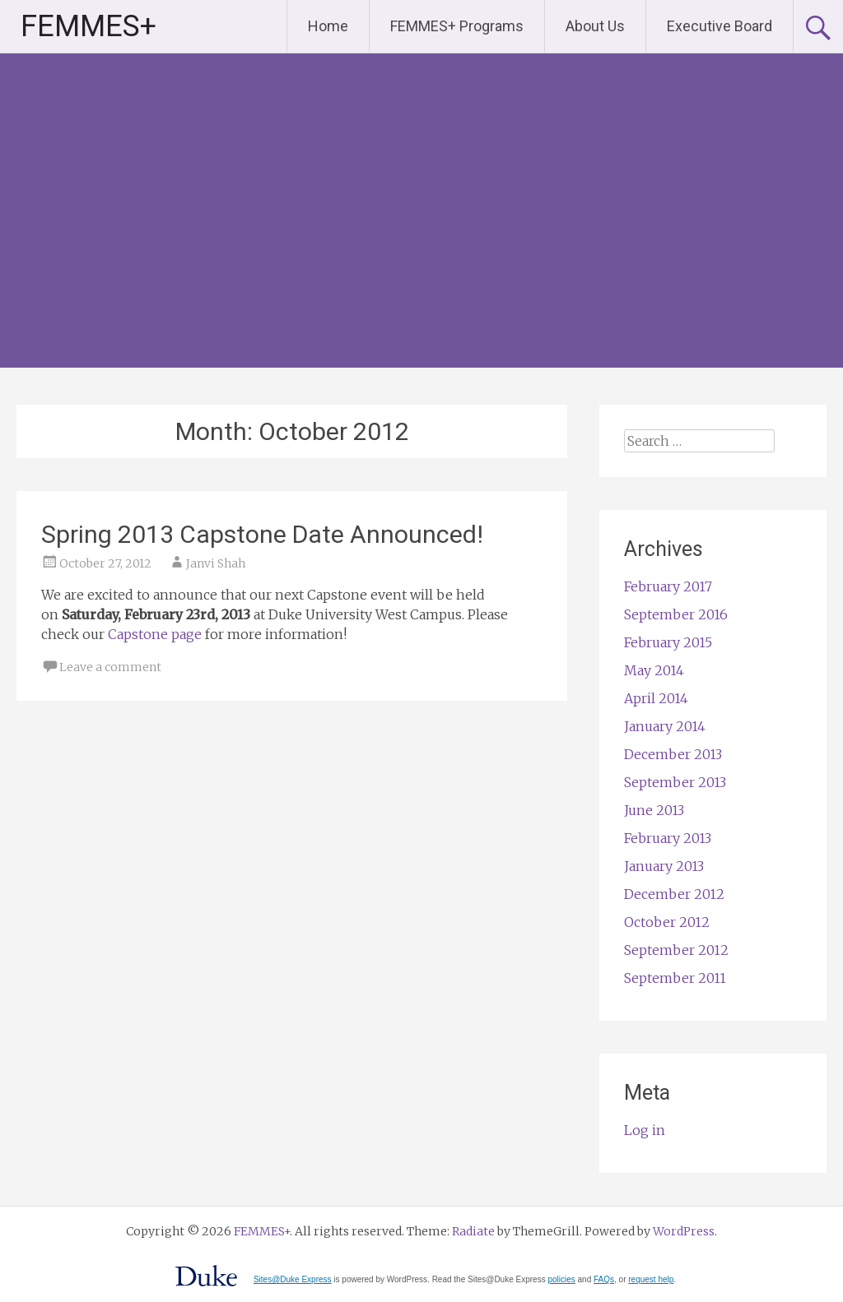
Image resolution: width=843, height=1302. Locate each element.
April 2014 (656, 698)
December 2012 (674, 894)
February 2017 (668, 586)
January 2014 (665, 726)
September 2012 (676, 950)
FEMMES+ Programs (457, 26)
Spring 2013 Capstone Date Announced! (262, 534)
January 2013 (664, 866)
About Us (595, 26)
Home (328, 26)
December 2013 (673, 754)
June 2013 (654, 810)
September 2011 (675, 978)
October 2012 (667, 922)
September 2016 (676, 614)
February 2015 (668, 642)
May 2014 (654, 670)
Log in (644, 1130)
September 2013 (675, 782)
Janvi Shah (215, 563)
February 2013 (667, 838)
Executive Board (719, 26)
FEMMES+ (88, 26)
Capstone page (155, 634)
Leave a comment (110, 667)
